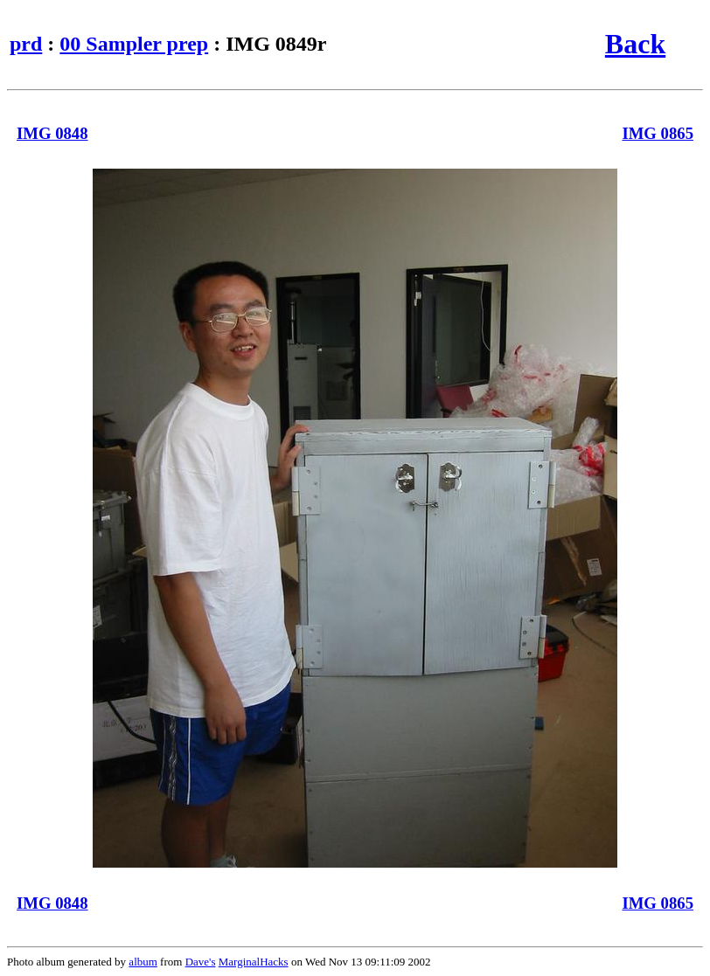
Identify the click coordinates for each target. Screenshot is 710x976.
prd (26, 43)
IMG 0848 (52, 133)
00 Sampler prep (133, 43)
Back (635, 43)
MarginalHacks (254, 961)
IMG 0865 (657, 133)
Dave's (200, 961)
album (143, 961)
